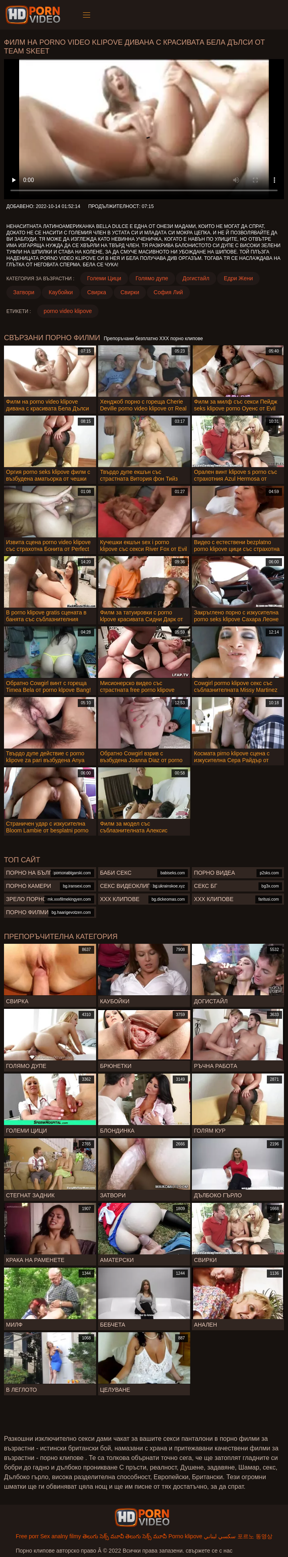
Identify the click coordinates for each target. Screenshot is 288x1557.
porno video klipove (68, 311)
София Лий (168, 292)
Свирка (96, 292)
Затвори (23, 292)
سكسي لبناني (220, 1536)
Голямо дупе (152, 278)
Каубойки (61, 292)
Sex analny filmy (60, 1536)
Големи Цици (104, 278)
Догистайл (196, 278)
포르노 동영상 (254, 1536)
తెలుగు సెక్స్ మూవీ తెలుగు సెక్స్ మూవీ (125, 1536)
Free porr (27, 1536)
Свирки (129, 292)
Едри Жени (238, 278)
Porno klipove (185, 1536)
